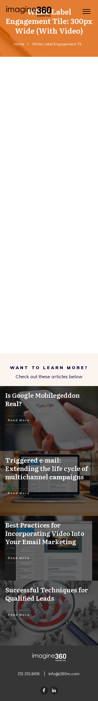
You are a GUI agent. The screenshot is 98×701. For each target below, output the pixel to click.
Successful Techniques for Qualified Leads (49, 613)
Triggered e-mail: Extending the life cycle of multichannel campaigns (49, 483)
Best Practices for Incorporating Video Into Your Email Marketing (49, 548)
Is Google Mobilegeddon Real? (49, 418)
